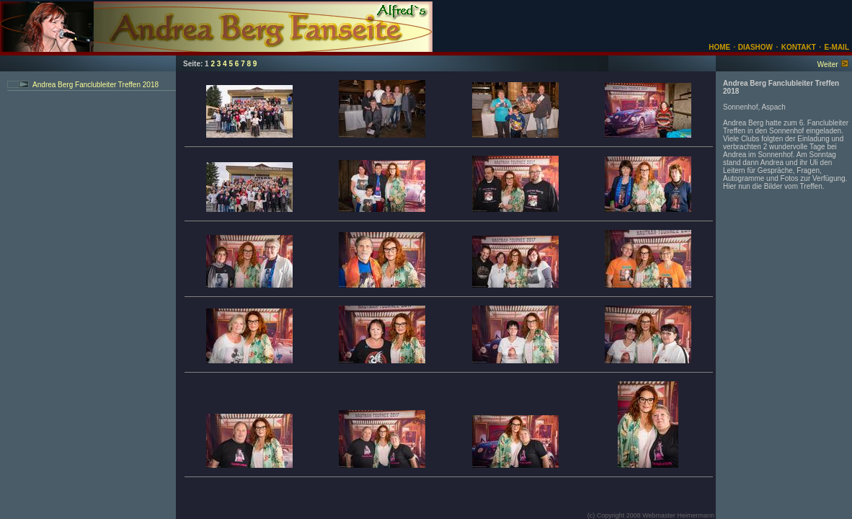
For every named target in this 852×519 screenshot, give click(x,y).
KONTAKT (798, 47)
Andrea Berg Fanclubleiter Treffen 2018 (95, 85)
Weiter (827, 64)
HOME (719, 47)
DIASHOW (754, 47)
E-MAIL (837, 47)
